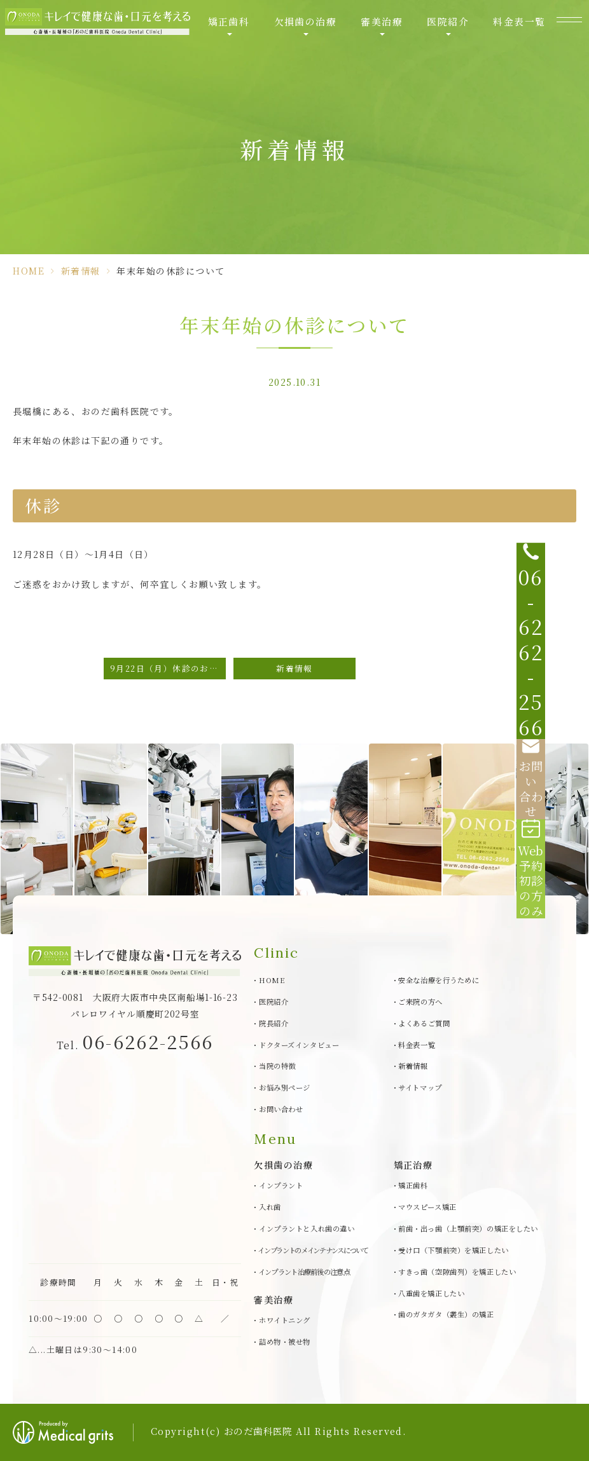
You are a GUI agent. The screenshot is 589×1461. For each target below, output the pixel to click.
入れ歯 (270, 1207)
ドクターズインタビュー (299, 1045)
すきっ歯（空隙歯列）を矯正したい (457, 1272)
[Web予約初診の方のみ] (563, 794)
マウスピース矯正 (427, 1207)
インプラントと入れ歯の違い (306, 1228)
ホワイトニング (284, 1320)
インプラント (281, 1185)
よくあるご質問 (424, 1023)
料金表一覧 (512, 25)
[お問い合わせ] (563, 743)
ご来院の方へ (420, 1001)
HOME (29, 270)
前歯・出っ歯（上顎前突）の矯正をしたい (468, 1228)
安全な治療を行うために (438, 980)
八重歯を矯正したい (431, 1293)
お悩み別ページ (284, 1087)
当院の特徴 (277, 1066)
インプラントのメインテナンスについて (313, 1250)
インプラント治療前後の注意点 (304, 1272)
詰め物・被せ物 (284, 1341)
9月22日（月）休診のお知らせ (168, 668)
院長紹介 (273, 1023)
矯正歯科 (231, 25)
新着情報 (80, 270)
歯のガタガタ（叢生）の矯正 (446, 1314)
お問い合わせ (281, 1109)
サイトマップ (419, 1087)
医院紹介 (443, 25)
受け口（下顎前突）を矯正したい (453, 1250)
